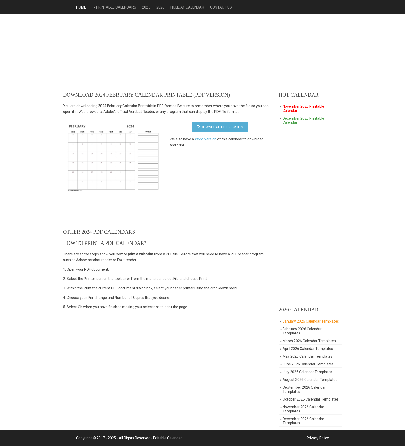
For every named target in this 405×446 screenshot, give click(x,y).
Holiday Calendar (187, 7)
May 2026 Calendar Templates (307, 356)
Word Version (205, 139)
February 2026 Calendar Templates (302, 331)
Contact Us (221, 7)
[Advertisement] (202, 53)
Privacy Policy (318, 438)
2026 (160, 7)
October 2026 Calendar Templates (311, 399)
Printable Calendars (116, 7)
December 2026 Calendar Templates (303, 421)
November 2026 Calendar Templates (303, 409)
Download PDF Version (220, 127)
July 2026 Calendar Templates (307, 372)
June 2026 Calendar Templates (308, 364)
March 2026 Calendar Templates (309, 341)
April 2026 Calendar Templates (308, 349)
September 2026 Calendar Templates (304, 389)
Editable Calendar (167, 438)
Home (81, 7)
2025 (146, 7)
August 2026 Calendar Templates (310, 380)
